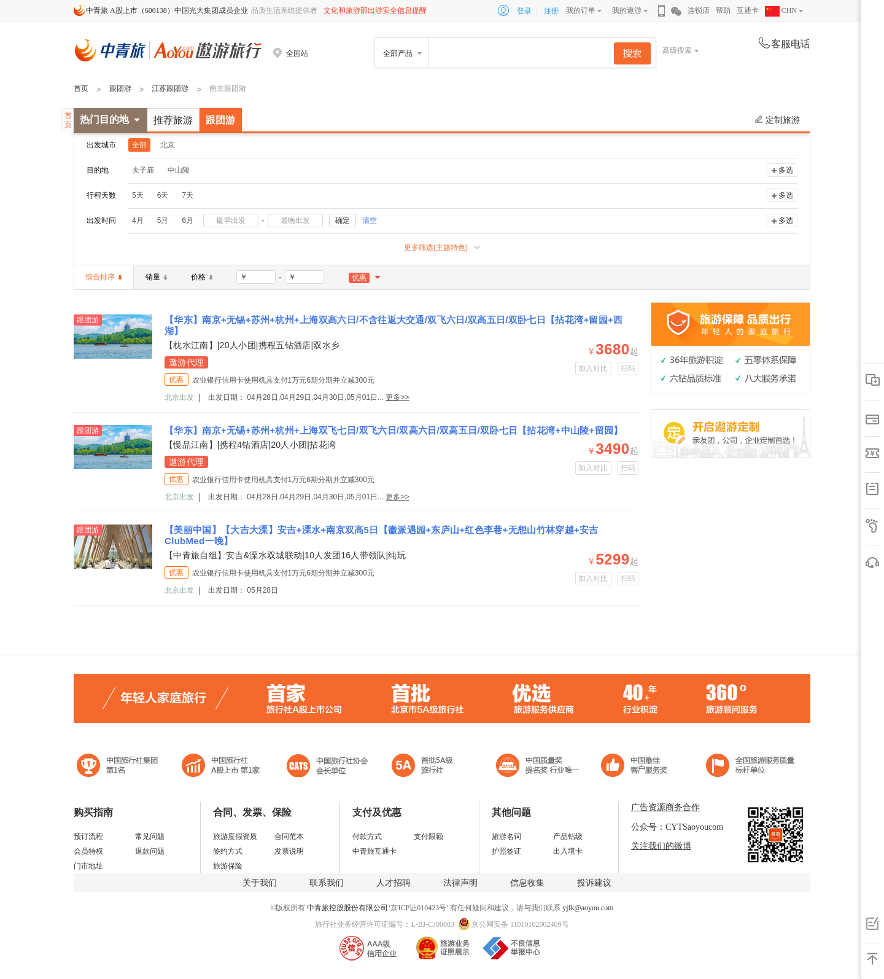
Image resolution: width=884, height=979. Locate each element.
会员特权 (88, 851)
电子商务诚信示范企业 (427, 767)
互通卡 (748, 10)
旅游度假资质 (235, 836)
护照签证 (506, 851)
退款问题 (150, 851)
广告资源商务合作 (665, 807)
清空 (369, 220)
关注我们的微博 (661, 846)
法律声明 (460, 882)
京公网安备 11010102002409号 (520, 924)
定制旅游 (777, 120)
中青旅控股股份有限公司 (347, 907)
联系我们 (326, 882)
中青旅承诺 (750, 767)
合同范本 (289, 836)
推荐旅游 (173, 120)
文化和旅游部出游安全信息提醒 (375, 10)
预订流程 (88, 836)
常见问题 (150, 836)
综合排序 (103, 277)
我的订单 (580, 10)
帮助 (723, 10)
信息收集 (527, 882)
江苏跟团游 (170, 88)
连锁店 (699, 10)
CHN (781, 10)
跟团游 (120, 88)
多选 (785, 170)
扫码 (628, 368)
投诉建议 (594, 882)
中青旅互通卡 (374, 851)
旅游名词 (506, 836)
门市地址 (88, 866)
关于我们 (259, 882)
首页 (81, 88)
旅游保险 (227, 866)
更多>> (397, 397)
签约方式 (227, 851)
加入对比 (593, 368)
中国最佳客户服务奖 (538, 767)
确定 (342, 220)
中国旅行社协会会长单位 (327, 767)
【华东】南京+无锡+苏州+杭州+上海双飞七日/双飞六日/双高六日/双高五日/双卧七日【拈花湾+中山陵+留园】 (394, 430)
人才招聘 (393, 882)
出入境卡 (568, 851)
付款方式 (367, 836)
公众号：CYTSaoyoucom (677, 827)
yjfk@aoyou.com (587, 907)
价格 (202, 277)
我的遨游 (627, 10)
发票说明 (289, 851)
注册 (551, 11)
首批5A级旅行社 (221, 767)
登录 (524, 11)
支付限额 (428, 836)
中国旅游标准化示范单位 (637, 767)
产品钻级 (568, 836)
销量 (156, 277)
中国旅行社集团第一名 (119, 767)
